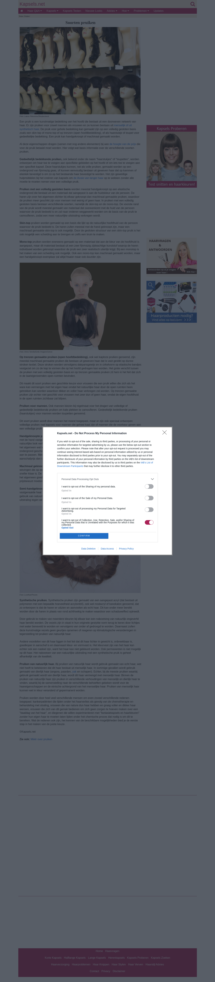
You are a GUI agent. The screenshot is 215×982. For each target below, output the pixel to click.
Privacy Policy (126, 549)
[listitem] (107, 479)
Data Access (107, 549)
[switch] (149, 486)
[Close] (165, 433)
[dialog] (107, 491)
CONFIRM (84, 536)
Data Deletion (88, 549)
